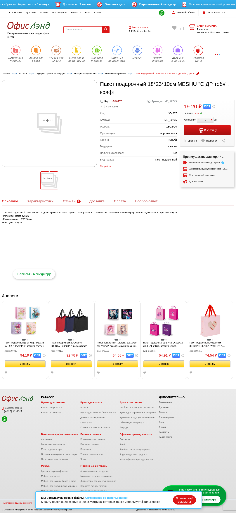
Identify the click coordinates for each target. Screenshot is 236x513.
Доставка (31, 12)
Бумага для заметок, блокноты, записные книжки (105, 412)
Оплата (44, 12)
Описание (10, 201)
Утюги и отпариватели (91, 454)
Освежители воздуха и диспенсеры (59, 454)
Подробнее (106, 166)
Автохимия (46, 439)
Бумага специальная (51, 407)
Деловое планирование (92, 417)
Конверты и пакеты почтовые (95, 427)
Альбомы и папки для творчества (137, 407)
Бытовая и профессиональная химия (63, 434)
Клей (122, 444)
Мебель (45, 466)
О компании (15, 12)
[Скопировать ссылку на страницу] (223, 141)
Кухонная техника (89, 444)
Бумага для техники (53, 402)
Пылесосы (85, 449)
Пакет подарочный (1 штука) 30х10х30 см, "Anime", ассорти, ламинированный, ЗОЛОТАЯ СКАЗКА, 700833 (117, 344)
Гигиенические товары (93, 466)
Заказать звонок (138, 27)
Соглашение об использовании (106, 498)
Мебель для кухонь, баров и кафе (58, 481)
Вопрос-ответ (146, 201)
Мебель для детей (50, 476)
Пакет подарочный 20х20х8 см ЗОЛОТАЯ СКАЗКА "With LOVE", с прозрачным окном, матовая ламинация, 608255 (207, 344)
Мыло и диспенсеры (51, 449)
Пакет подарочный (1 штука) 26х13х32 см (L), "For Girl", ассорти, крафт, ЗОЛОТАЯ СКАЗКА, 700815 (163, 344)
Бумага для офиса (91, 402)
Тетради (124, 427)
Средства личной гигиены (93, 486)
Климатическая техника (92, 439)
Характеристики (40, 201)
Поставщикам (59, 12)
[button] (49, 180)
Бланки (84, 407)
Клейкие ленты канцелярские (135, 449)
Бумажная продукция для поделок (137, 417)
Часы (83, 459)
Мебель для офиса (51, 491)
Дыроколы (125, 439)
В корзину (207, 130)
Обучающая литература (132, 422)
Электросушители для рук (93, 491)
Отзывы (70, 201)
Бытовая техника (90, 434)
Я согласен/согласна (184, 499)
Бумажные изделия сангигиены (96, 476)
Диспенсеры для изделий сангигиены (99, 481)
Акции (97, 12)
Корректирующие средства (133, 454)
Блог (87, 12)
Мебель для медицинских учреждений (60, 486)
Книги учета (86, 422)
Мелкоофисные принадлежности (136, 459)
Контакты (76, 12)
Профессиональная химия (54, 459)
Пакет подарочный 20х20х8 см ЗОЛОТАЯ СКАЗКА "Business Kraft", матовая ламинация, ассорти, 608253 (70, 344)
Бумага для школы (131, 402)
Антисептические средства (94, 471)
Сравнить (190, 140)
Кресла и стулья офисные (54, 471)
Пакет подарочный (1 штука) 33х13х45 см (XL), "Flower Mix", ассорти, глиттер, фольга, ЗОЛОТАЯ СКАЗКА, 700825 (24, 344)
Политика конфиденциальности (17, 503)
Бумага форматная (51, 412)
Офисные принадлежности (136, 434)
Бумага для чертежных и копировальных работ (144, 412)
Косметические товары (53, 444)
